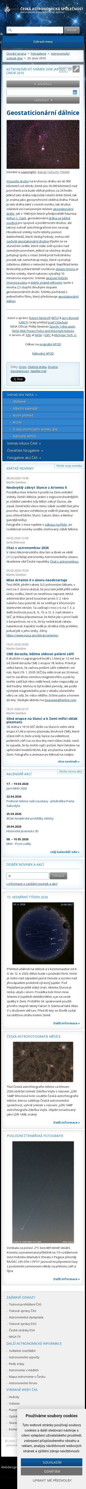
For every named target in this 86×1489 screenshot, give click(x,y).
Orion (22, 367)
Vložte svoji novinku (69, 466)
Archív (17, 422)
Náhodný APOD (43, 353)
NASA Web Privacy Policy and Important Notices (43, 331)
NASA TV (15, 1337)
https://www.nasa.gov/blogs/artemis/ (32, 635)
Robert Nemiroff (39, 318)
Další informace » (66, 1023)
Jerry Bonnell (70, 318)
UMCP (23, 322)
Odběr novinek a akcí (25, 864)
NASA (38, 335)
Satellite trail (38, 371)
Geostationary (20, 371)
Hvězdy (14, 1397)
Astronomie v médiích (24, 1370)
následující (41, 100)
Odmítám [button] (52, 1471)
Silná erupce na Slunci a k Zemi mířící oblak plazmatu (42, 720)
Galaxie (14, 1403)
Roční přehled (23, 415)
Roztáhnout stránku (66, 69)
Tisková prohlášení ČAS (25, 1304)
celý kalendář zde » (65, 852)
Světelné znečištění (22, 1351)
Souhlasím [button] (52, 1462)
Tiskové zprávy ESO (22, 1324)
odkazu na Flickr (56, 524)
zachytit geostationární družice (27, 241)
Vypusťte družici (17, 181)
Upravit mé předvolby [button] (52, 1480)
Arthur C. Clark (16, 218)
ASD (28, 335)
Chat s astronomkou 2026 (27, 548)
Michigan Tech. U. (65, 335)
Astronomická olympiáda (26, 1317)
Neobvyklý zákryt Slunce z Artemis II (36, 487)
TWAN (65, 172)
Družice (53, 367)
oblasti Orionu (65, 269)
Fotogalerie (38, 53)
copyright (28, 172)
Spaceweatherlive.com (60, 700)
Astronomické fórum (23, 1383)
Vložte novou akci (70, 771)
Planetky (15, 1410)
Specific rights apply (62, 327)
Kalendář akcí (18, 774)
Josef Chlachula (58, 322)
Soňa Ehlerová (15, 542)
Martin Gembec (16, 482)
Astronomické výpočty (24, 1357)
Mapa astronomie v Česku (27, 1376)
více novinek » (69, 761)
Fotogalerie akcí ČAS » (24, 457)
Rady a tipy (16, 1364)
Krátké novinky (20, 468)
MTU (55, 318)
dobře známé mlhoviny (47, 282)
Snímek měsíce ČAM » (24, 443)
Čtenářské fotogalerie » (25, 450)
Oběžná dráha (37, 367)
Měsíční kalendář (25, 408)
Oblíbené (19, 401)
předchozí (45, 84)
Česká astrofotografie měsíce (34, 1036)
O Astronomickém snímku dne (35, 429)
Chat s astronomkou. (64, 561)
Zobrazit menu (43, 42)
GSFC (47, 335)
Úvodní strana (16, 53)
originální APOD (50, 344)
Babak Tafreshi (48, 172)
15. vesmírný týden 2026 (27, 897)
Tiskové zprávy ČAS (22, 1311)
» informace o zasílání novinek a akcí (31, 884)
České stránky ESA (22, 1330)
